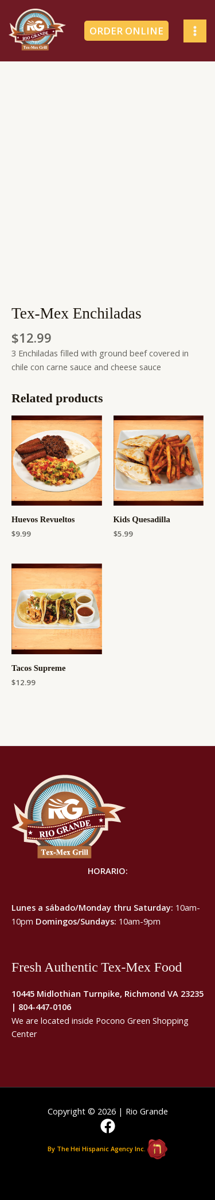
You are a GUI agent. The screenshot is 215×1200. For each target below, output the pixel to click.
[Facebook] (107, 1126)
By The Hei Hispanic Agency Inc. (97, 1148)
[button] (130, 31)
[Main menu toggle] (194, 31)
